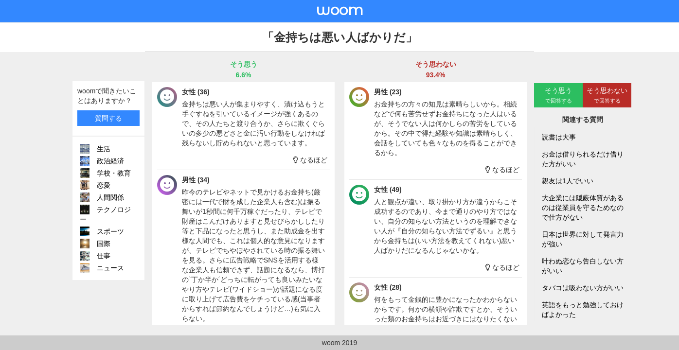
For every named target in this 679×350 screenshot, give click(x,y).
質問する (108, 118)
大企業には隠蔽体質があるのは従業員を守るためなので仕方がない (583, 207)
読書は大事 (559, 137)
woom (339, 10)
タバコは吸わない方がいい (583, 288)
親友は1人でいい (567, 181)
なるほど (310, 160)
